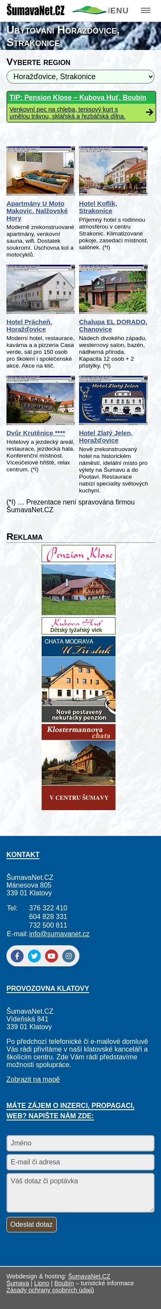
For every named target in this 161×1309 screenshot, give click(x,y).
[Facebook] (17, 956)
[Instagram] (68, 956)
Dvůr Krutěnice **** (35, 432)
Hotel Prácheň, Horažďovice (29, 325)
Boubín (64, 1283)
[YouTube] (51, 956)
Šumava (17, 1283)
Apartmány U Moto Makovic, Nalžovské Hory (37, 211)
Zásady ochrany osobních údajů (50, 1290)
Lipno (41, 1283)
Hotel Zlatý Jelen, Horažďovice (106, 436)
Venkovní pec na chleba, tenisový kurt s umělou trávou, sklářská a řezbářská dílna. (67, 113)
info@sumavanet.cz (59, 934)
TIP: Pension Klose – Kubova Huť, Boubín (77, 97)
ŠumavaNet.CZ (89, 1276)
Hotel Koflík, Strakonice (98, 207)
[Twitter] (34, 956)
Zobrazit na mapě (33, 1079)
